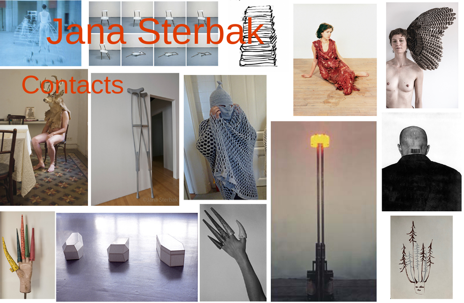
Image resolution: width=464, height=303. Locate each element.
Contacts (72, 84)
